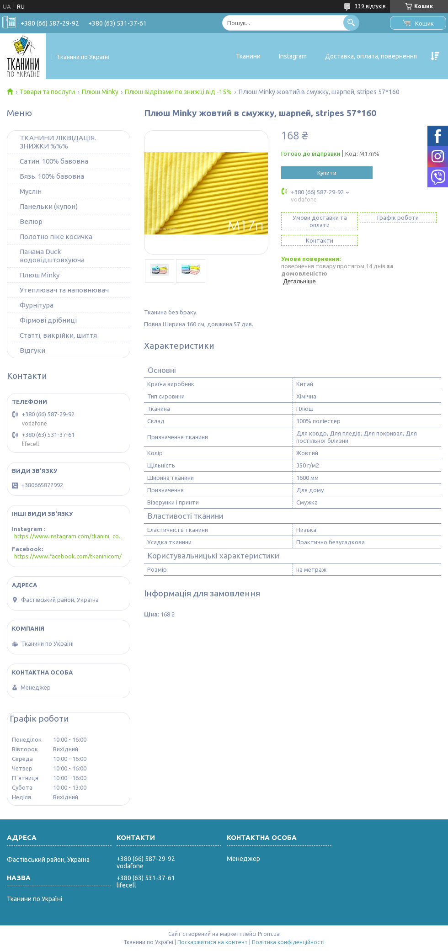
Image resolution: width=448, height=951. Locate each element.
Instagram (293, 56)
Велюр (31, 221)
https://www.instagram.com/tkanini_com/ (69, 536)
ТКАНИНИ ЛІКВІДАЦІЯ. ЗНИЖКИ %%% (58, 142)
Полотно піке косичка (56, 236)
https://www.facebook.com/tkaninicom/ (68, 556)
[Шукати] (351, 23)
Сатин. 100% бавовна (54, 161)
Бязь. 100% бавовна (52, 176)
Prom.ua (269, 934)
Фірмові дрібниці (48, 320)
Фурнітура (36, 305)
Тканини (248, 56)
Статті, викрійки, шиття (58, 335)
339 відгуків (370, 6)
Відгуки (32, 350)
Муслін (31, 191)
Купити (326, 173)
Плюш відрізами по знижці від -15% (178, 92)
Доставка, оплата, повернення (371, 56)
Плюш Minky (100, 92)
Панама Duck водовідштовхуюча (52, 256)
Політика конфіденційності (288, 942)
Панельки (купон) (49, 206)
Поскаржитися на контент (212, 942)
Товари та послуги (47, 92)
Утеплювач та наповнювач (64, 290)
